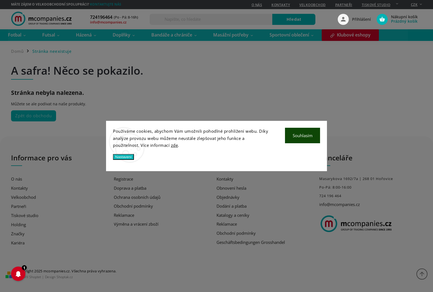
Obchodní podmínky (133, 206)
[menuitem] (24, 35)
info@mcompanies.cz (339, 204)
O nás (257, 4)
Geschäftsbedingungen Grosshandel (250, 242)
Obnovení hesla (231, 188)
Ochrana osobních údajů (137, 197)
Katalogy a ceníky (232, 215)
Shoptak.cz (65, 277)
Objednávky (227, 197)
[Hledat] (211, 19)
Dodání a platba (231, 206)
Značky (18, 234)
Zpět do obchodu (33, 116)
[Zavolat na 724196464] (117, 17)
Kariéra (18, 243)
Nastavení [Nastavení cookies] (123, 157)
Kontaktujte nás (105, 4)
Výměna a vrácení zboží (136, 224)
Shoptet (35, 277)
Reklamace (124, 215)
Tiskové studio (376, 4)
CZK (414, 4)
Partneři (343, 4)
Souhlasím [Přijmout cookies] (303, 135)
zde (174, 145)
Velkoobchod (312, 4)
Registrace (123, 179)
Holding (18, 225)
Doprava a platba (130, 188)
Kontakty (280, 4)
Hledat (294, 19)
